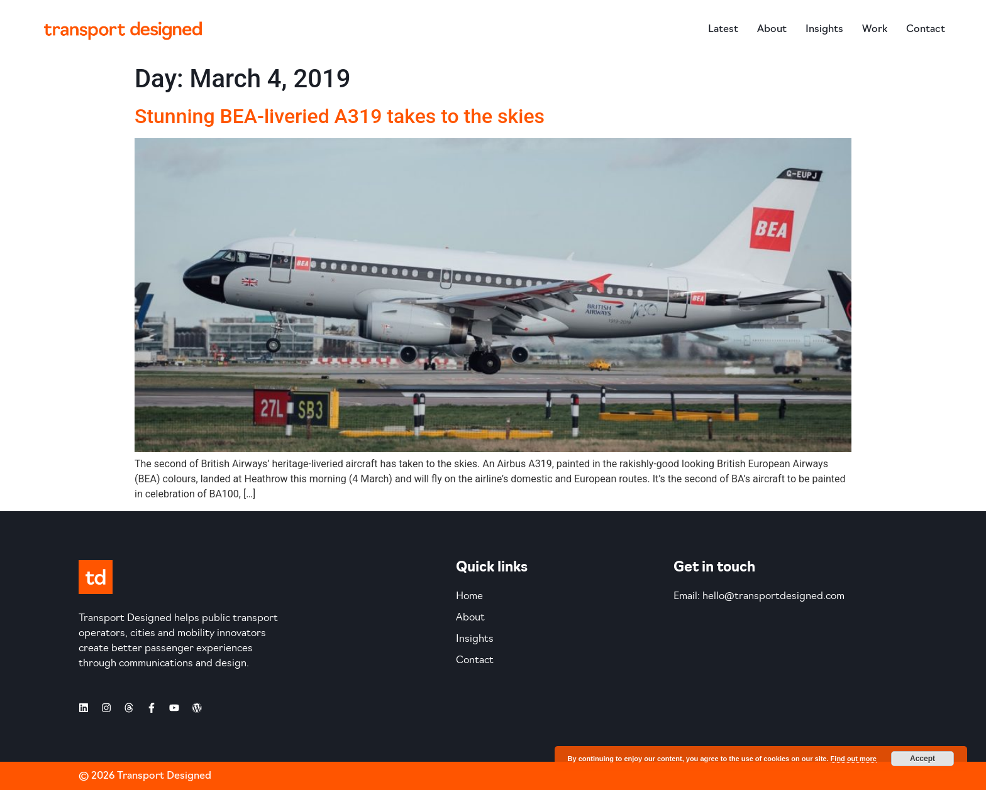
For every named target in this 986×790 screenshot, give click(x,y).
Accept (922, 758)
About (772, 29)
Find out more (854, 758)
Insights (824, 29)
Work (874, 29)
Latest (723, 29)
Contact (925, 29)
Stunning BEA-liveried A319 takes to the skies (340, 116)
